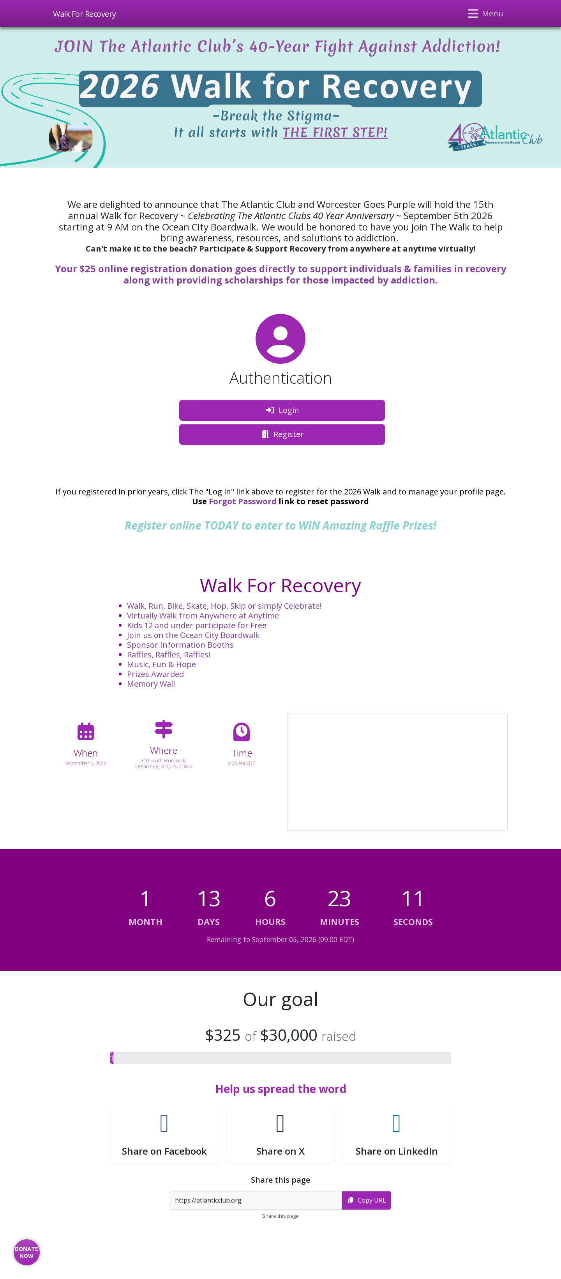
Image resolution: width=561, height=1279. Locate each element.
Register (282, 434)
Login (282, 410)
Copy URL (366, 1200)
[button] (164, 1134)
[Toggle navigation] (484, 13)
